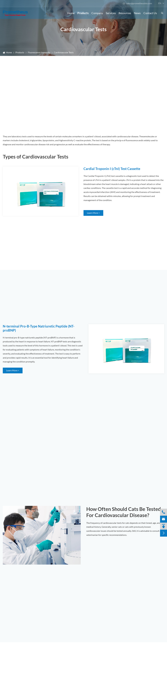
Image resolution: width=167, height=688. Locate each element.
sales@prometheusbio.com (137, 3)
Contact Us (150, 13)
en (159, 3)
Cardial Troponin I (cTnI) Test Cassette (112, 169)
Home (71, 13)
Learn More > (93, 212)
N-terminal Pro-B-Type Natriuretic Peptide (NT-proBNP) (38, 328)
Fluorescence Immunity (39, 52)
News (137, 13)
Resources (125, 13)
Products (83, 13)
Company (97, 13)
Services (111, 13)
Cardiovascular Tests (64, 52)
